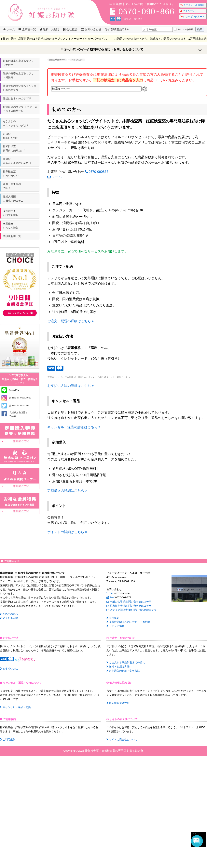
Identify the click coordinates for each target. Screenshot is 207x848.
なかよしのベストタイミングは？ (16, 123)
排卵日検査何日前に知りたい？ (14, 148)
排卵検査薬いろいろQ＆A (11, 173)
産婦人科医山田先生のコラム (13, 198)
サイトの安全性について (121, 739)
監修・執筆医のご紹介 (12, 186)
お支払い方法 (9, 668)
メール (54, 177)
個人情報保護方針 (118, 703)
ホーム (9, 29)
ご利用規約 (7, 739)
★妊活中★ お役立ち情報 (10, 213)
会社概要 (70, 29)
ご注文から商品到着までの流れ (125, 662)
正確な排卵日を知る (10, 136)
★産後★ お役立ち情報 (10, 225)
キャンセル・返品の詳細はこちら (74, 427)
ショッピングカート (192, 16)
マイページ (187, 10)
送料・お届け (50, 29)
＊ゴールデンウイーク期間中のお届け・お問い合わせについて (101, 49)
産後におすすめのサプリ (17, 98)
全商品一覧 (27, 29)
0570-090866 (96, 172)
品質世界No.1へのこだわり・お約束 (128, 621)
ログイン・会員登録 (192, 5)
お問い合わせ (91, 29)
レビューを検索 (185, 29)
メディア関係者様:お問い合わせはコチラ (131, 609)
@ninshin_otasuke (19, 405)
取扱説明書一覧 (12, 236)
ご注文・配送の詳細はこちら (70, 321)
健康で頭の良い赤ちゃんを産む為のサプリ (19, 87)
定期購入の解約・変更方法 (123, 670)
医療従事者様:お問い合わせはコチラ (128, 605)
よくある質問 (9, 617)
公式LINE (14, 389)
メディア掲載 (115, 626)
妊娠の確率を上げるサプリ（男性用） (18, 75)
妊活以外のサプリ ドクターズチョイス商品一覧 (20, 109)
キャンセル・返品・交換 (15, 707)
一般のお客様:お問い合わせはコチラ (128, 601)
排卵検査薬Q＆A (117, 29)
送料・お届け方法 (118, 666)
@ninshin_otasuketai (20, 397)
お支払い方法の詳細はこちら (70, 386)
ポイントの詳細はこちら (67, 532)
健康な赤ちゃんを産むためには (17, 161)
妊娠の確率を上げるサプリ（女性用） (18, 62)
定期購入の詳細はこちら (67, 490)
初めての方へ (9, 613)
